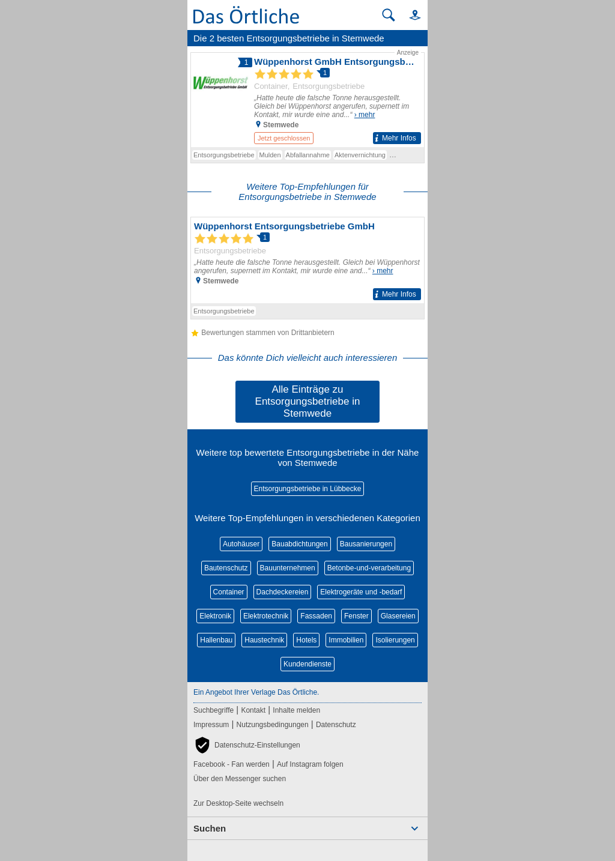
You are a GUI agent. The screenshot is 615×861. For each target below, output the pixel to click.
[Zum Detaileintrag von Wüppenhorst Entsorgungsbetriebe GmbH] (307, 260)
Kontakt (253, 710)
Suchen (209, 828)
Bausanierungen (366, 544)
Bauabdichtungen (299, 544)
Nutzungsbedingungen (273, 725)
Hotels (306, 640)
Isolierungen (394, 640)
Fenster (356, 616)
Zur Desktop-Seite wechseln (238, 803)
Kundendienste (307, 664)
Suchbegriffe (213, 710)
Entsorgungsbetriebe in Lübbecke (308, 489)
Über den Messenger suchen (239, 779)
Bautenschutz (226, 568)
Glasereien (398, 616)
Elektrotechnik (265, 616)
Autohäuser (241, 544)
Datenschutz (336, 725)
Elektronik (215, 616)
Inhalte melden (296, 710)
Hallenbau (216, 640)
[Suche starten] (389, 15)
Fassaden (316, 616)
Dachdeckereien (282, 592)
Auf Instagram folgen (310, 764)
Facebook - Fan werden (231, 764)
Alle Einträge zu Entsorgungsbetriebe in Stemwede (307, 401)
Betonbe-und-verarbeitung (369, 568)
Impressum (211, 725)
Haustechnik (264, 640)
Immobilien (346, 640)
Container (228, 592)
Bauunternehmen (287, 568)
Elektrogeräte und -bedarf (361, 592)
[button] (410, 14)
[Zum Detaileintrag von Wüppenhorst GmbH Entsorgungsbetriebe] (307, 97)
